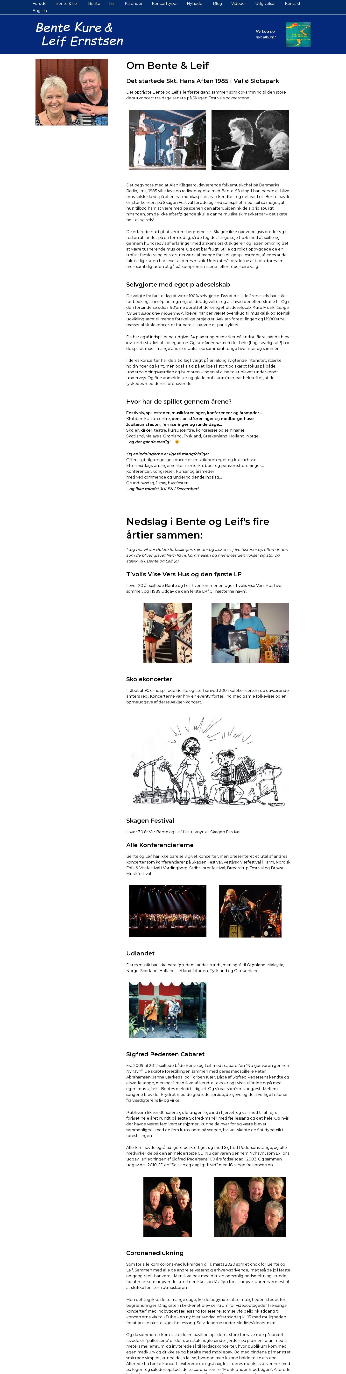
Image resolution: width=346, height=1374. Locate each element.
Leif (110, 3)
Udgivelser (256, 3)
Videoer (230, 3)
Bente (93, 3)
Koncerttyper (160, 3)
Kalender (131, 3)
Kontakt (282, 3)
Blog (210, 3)
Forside (42, 3)
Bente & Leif (68, 3)
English (304, 3)
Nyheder (189, 3)
